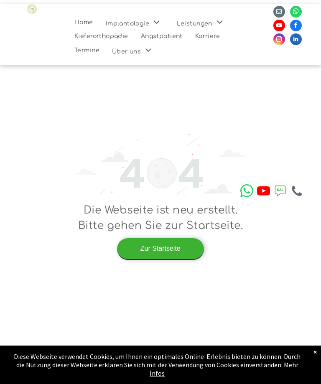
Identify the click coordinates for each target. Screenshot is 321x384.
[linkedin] (296, 40)
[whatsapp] (296, 13)
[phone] (296, 192)
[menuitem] (83, 22)
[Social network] (280, 192)
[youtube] (279, 26)
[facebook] (296, 26)
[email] (279, 13)
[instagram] (279, 40)
